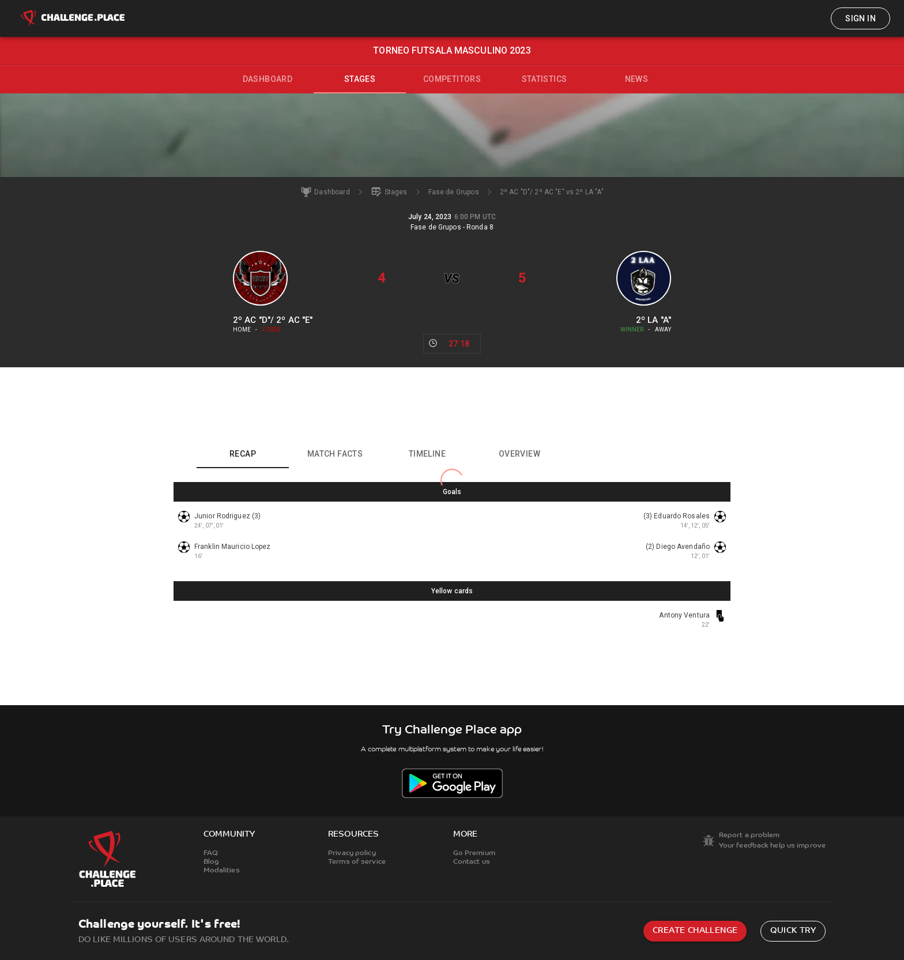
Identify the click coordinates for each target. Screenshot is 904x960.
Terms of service (357, 862)
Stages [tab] (359, 79)
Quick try (793, 931)
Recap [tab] (242, 453)
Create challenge (695, 931)
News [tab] (637, 79)
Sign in (860, 18)
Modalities (222, 870)
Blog (211, 862)
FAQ (211, 853)
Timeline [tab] (427, 453)
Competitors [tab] (452, 79)
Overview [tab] (519, 453)
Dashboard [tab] (268, 79)
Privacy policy (352, 853)
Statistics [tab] (544, 79)
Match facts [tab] (335, 453)
